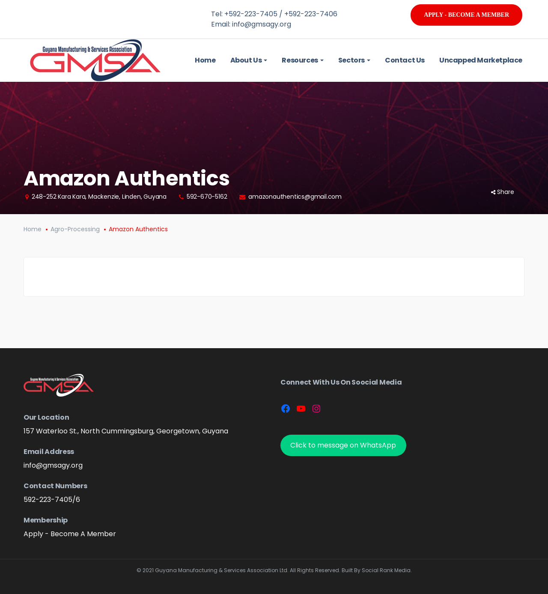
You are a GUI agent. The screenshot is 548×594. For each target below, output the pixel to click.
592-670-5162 (207, 196)
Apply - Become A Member (466, 15)
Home (33, 229)
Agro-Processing (75, 229)
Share (502, 192)
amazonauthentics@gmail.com (295, 196)
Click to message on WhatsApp (343, 445)
